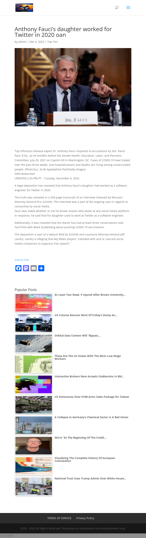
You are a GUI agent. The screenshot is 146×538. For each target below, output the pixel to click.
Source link (22, 260)
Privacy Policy (85, 518)
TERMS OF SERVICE (59, 518)
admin (22, 41)
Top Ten (52, 41)
